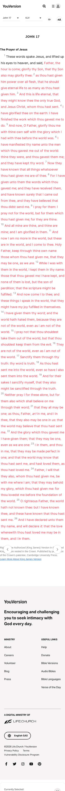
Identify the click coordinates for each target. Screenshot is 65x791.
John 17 (11, 18)
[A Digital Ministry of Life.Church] (32, 716)
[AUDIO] (49, 19)
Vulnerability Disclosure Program (21, 754)
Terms (26, 750)
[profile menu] (55, 6)
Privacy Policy (11, 750)
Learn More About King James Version (20, 559)
